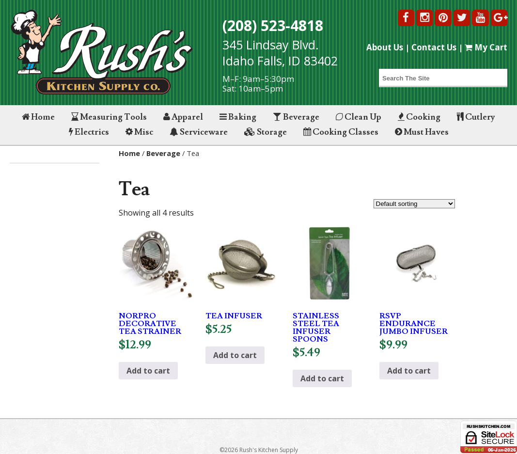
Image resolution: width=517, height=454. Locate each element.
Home (38, 117)
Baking (237, 117)
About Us (384, 47)
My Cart (486, 47)
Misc (139, 132)
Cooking (419, 117)
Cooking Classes (340, 132)
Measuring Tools (109, 117)
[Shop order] (414, 203)
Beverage (296, 117)
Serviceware (199, 132)
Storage (265, 132)
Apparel (183, 117)
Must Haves (422, 132)
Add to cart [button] (148, 370)
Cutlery (476, 117)
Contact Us (433, 47)
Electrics (89, 132)
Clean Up (358, 117)
